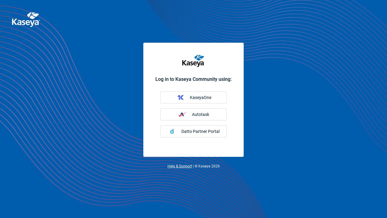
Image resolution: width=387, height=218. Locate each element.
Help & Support (179, 166)
